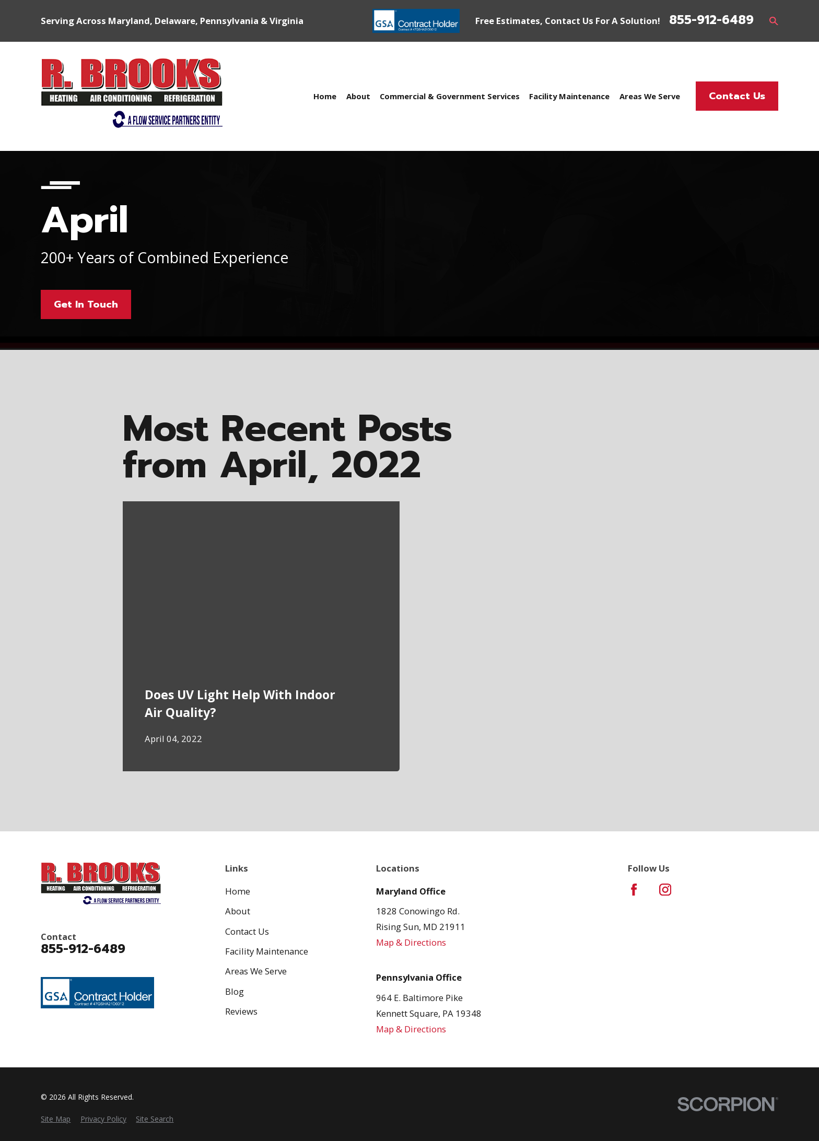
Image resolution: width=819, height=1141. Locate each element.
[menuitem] (56, 1118)
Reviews (241, 1011)
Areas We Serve (256, 971)
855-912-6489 (711, 20)
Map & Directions (411, 942)
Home (237, 891)
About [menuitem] (358, 96)
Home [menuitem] (324, 96)
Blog (234, 991)
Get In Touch (86, 304)
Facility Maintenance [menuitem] (569, 96)
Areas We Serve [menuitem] (649, 96)
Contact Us (737, 96)
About (237, 911)
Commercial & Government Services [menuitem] (450, 96)
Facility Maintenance (266, 951)
